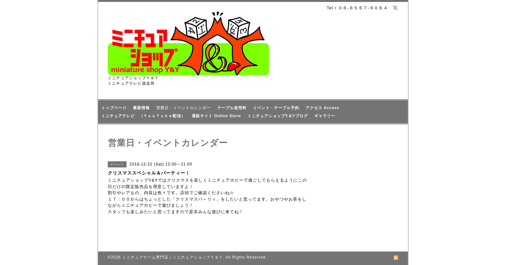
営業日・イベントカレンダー (183, 108)
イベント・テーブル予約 (276, 108)
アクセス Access (322, 108)
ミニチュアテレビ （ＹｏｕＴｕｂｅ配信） (143, 116)
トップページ (113, 108)
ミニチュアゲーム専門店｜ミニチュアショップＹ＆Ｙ (172, 257)
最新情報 (141, 108)
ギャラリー (324, 116)
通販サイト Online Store (216, 116)
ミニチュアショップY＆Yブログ (278, 116)
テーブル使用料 (232, 108)
